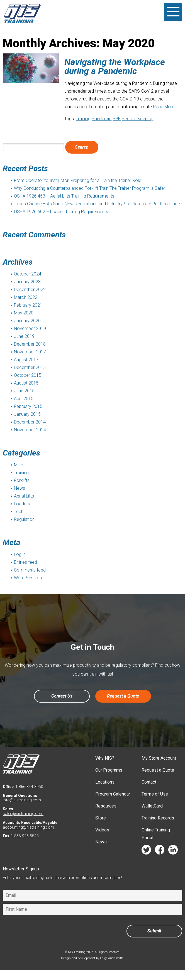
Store (100, 818)
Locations (105, 782)
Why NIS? (104, 758)
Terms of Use (155, 794)
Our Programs (108, 770)
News (19, 488)
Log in (20, 554)
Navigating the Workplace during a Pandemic (114, 66)
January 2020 (27, 320)
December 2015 (30, 367)
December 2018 (30, 344)
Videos (102, 830)
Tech (18, 511)
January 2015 (27, 414)
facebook (159, 851)
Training (83, 118)
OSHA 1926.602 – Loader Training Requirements (61, 211)
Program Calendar (112, 794)
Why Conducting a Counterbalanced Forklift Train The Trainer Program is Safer (89, 188)
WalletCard (152, 806)
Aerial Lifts (24, 496)
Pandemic (101, 118)
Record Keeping (137, 118)
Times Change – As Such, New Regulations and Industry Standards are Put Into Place (97, 203)
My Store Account (159, 758)
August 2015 (26, 383)
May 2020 (23, 313)
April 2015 (23, 398)
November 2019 (30, 328)
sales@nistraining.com (23, 813)
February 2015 (28, 406)
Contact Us (61, 696)
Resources (105, 806)
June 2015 (24, 390)
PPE (117, 118)
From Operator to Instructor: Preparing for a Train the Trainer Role (77, 180)
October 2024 (27, 274)
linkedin (173, 851)
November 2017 (30, 351)
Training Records (158, 818)
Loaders (22, 503)
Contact (149, 782)
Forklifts (22, 480)
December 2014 (30, 422)
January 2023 (27, 281)
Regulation (24, 519)
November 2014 (30, 429)
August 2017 (26, 359)
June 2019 (24, 336)
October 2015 (27, 375)
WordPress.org (28, 577)
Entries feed (25, 562)
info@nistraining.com (22, 800)
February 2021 (28, 305)
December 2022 (30, 289)
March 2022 (25, 297)
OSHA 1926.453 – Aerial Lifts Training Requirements (64, 196)
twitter (146, 851)
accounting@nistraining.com (28, 827)
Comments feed (30, 570)
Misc (18, 464)
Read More (164, 106)
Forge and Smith (111, 958)
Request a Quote (123, 696)
